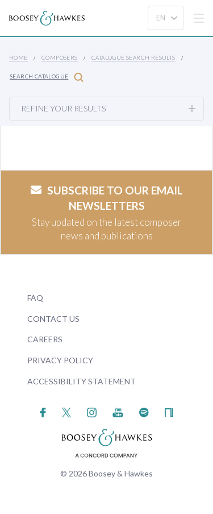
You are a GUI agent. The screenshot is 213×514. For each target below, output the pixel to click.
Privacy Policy (60, 360)
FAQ (35, 297)
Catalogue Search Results (133, 57)
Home (18, 57)
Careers (44, 339)
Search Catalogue (46, 77)
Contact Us (53, 319)
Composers (59, 57)
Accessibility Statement (81, 381)
